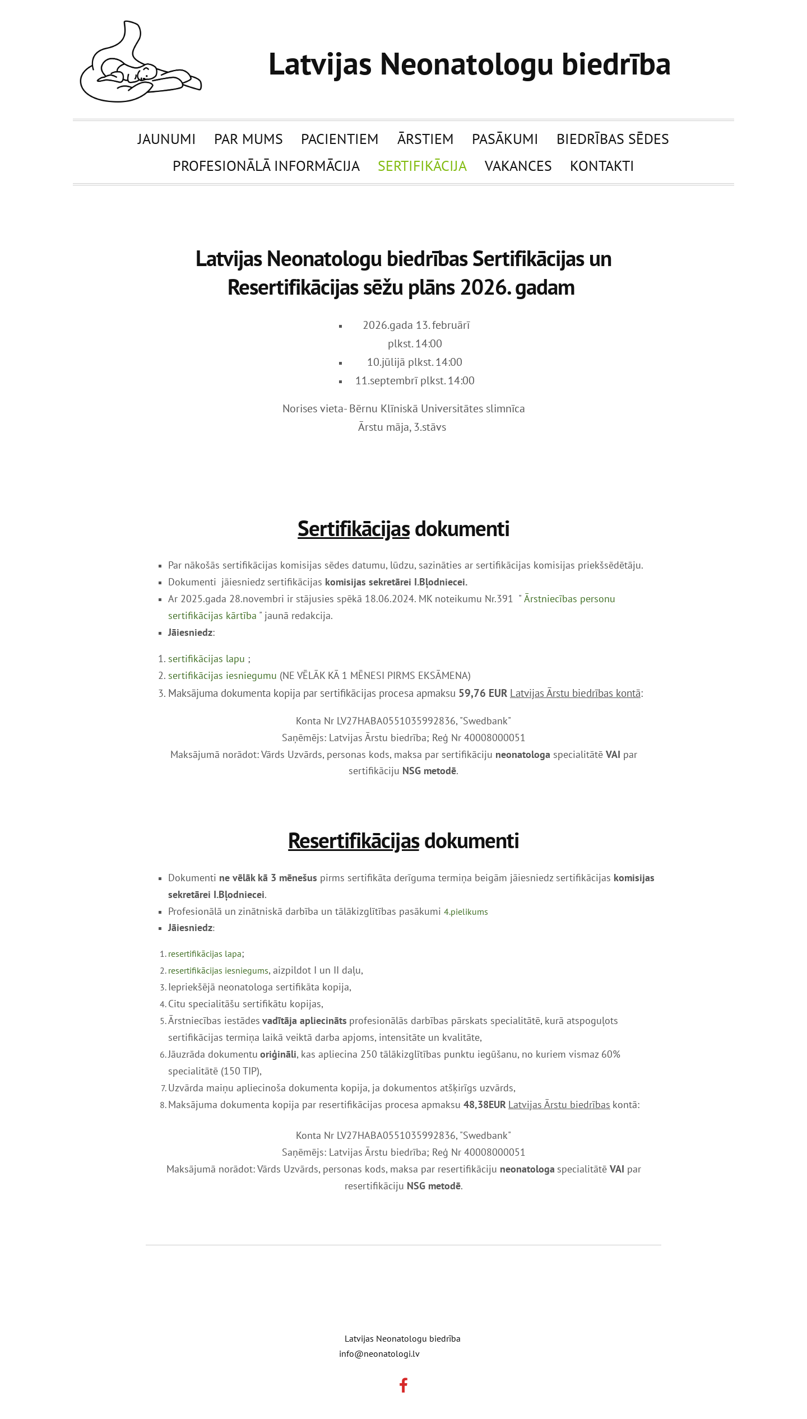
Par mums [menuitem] (248, 138)
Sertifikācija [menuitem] (422, 165)
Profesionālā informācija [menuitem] (266, 165)
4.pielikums (466, 911)
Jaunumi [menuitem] (167, 138)
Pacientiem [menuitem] (340, 138)
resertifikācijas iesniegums (218, 970)
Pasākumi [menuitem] (505, 138)
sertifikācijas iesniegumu (222, 675)
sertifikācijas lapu (206, 658)
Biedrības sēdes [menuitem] (612, 138)
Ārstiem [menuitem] (425, 138)
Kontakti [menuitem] (602, 165)
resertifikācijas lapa (205, 953)
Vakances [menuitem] (518, 165)
